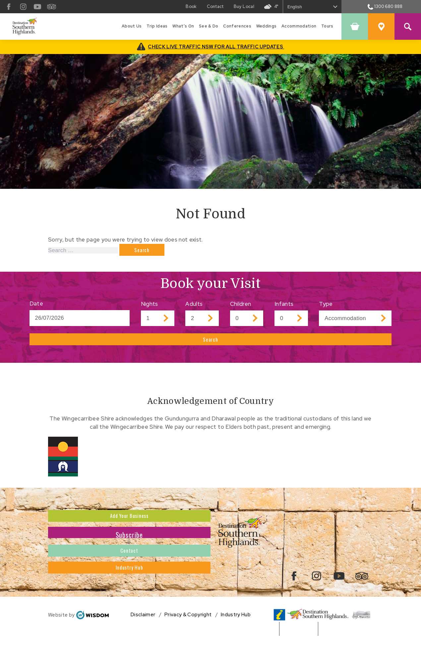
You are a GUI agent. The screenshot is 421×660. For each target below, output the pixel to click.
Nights (149, 306)
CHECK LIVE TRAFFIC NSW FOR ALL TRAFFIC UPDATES (216, 46)
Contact (129, 571)
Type (325, 306)
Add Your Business (129, 525)
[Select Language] (312, 7)
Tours (327, 26)
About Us (132, 26)
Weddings (266, 26)
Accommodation (298, 26)
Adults (194, 306)
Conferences (237, 26)
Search (210, 345)
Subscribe (129, 548)
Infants (283, 306)
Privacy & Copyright (187, 636)
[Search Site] (407, 26)
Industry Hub (129, 593)
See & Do (208, 26)
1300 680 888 (385, 6)
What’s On (183, 26)
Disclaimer (143, 636)
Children (240, 306)
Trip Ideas (157, 26)
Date (36, 306)
